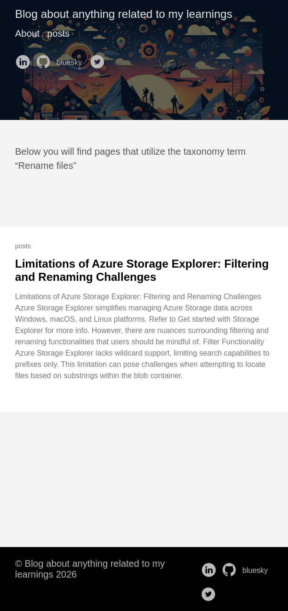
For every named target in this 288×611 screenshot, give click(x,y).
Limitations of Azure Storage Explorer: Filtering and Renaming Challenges (142, 270)
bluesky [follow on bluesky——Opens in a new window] (72, 62)
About (27, 33)
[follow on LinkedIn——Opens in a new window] (24, 59)
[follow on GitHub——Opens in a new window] (45, 59)
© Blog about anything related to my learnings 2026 (90, 568)
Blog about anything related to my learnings (123, 14)
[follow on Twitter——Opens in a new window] (99, 59)
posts (58, 33)
